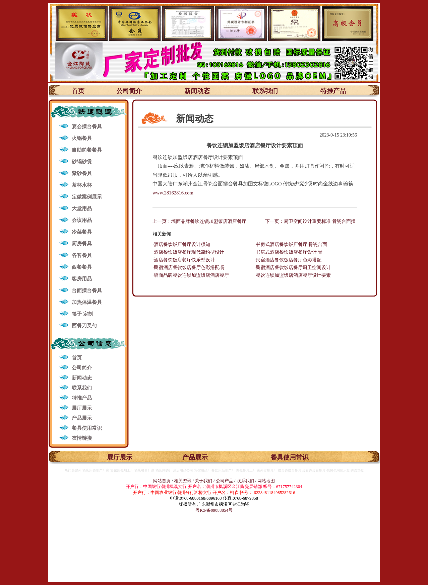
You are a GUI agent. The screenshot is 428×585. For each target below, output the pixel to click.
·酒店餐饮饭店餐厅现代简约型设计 (188, 252)
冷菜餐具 (82, 232)
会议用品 (82, 220)
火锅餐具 (82, 138)
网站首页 (162, 480)
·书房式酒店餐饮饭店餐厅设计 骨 (288, 252)
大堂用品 (82, 208)
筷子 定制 (82, 314)
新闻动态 (197, 90)
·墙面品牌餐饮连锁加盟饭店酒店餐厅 (190, 275)
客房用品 (82, 278)
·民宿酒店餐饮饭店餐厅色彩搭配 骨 (188, 267)
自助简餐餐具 (87, 150)
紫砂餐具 (82, 173)
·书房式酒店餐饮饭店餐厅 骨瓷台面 (290, 244)
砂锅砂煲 (82, 161)
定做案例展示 (87, 196)
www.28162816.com (172, 192)
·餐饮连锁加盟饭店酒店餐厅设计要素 (292, 275)
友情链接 (82, 438)
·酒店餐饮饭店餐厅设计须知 (181, 244)
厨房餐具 (82, 243)
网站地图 (266, 480)
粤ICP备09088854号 (214, 510)
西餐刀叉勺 (84, 325)
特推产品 (333, 90)
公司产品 (224, 480)
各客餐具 (82, 255)
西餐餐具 (82, 267)
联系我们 (265, 90)
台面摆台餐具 (87, 290)
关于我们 (204, 480)
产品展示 (82, 418)
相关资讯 (182, 480)
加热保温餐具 (87, 302)
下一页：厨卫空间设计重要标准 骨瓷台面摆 (310, 221)
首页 (78, 90)
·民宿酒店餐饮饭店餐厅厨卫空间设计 (292, 267)
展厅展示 (82, 408)
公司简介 (129, 90)
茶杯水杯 (82, 185)
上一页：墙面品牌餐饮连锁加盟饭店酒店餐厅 (199, 221)
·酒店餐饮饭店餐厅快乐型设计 (183, 259)
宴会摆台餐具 (87, 126)
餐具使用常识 (87, 428)
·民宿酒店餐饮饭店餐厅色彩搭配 (287, 259)
